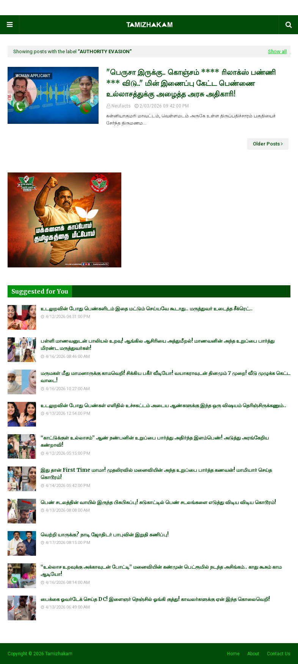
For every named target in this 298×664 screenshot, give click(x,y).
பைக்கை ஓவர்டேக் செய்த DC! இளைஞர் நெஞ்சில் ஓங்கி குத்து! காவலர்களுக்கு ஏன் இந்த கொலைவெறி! (155, 599)
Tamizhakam (58, 653)
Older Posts (266, 144)
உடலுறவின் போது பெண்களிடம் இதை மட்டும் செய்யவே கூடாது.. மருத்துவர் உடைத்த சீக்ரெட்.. (147, 308)
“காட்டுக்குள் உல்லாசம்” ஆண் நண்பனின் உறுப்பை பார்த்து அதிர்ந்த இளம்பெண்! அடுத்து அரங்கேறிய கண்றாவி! (155, 442)
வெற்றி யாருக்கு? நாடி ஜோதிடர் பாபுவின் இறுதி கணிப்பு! (105, 534)
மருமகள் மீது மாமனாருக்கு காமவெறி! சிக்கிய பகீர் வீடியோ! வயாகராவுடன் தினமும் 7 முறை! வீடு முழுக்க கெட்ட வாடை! (165, 377)
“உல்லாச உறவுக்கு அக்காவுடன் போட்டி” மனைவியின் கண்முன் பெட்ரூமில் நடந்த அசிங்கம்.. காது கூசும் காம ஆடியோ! (161, 571)
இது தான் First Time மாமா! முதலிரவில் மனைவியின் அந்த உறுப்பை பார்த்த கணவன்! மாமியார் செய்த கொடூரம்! (156, 474)
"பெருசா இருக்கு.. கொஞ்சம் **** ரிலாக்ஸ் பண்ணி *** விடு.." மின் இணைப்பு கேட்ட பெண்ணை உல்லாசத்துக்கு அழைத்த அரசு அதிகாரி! (191, 83)
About (253, 653)
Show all (277, 51)
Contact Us (278, 653)
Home (233, 653)
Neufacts (121, 106)
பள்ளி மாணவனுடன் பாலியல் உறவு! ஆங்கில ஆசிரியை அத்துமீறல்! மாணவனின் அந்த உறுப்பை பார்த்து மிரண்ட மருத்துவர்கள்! (157, 345)
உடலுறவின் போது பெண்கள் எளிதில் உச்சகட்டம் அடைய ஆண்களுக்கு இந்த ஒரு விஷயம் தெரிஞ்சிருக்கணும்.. (163, 405)
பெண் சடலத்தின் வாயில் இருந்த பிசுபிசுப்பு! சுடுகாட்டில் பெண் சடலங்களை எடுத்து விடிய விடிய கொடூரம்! (158, 502)
